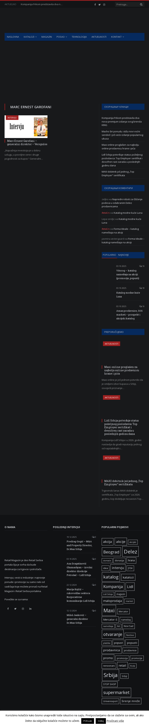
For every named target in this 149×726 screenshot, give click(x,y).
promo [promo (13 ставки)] (108, 658)
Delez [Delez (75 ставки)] (130, 551)
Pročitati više (115, 721)
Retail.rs (106, 212)
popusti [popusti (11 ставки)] (132, 642)
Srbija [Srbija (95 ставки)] (111, 675)
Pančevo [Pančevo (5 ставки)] (130, 635)
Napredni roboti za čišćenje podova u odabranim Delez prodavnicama (122, 203)
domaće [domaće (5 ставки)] (107, 560)
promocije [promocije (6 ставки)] (136, 658)
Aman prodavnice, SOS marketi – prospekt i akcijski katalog (129, 314)
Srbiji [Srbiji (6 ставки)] (124, 676)
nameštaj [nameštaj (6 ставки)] (126, 619)
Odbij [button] (101, 721)
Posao (61, 36)
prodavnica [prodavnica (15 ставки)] (111, 650)
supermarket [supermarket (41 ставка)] (116, 692)
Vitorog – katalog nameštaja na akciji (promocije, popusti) (127, 274)
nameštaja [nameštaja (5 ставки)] (108, 626)
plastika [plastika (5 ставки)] (106, 643)
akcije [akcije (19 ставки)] (120, 541)
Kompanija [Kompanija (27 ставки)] (113, 586)
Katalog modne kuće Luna (128, 212)
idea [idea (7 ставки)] (105, 568)
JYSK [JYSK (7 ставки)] (130, 568)
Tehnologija (79, 36)
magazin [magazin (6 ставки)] (120, 594)
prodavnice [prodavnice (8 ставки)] (130, 650)
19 (141, 266)
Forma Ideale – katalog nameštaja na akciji (120, 230)
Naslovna (13, 36)
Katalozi (29, 36)
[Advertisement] (74, 68)
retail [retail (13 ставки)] (122, 665)
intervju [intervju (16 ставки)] (118, 568)
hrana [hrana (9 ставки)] (131, 560)
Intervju (12, 117)
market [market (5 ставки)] (129, 601)
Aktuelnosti (98, 36)
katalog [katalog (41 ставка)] (111, 577)
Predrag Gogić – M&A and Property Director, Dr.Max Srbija (79, 545)
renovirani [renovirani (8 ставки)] (109, 665)
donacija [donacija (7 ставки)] (119, 560)
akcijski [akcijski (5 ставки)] (132, 542)
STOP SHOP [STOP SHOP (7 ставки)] (109, 684)
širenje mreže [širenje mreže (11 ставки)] (131, 701)
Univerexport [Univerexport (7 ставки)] (110, 701)
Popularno (109, 254)
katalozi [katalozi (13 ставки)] (128, 577)
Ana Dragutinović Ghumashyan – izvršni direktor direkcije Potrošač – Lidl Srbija (79, 569)
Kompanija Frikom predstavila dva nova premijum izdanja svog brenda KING (43, 4)
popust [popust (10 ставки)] (118, 642)
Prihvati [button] (87, 721)
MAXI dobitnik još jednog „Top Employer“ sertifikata (118, 173)
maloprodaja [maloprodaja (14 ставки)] (112, 601)
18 (141, 288)
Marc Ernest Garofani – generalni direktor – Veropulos (27, 142)
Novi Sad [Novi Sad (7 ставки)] (128, 626)
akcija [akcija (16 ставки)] (107, 541)
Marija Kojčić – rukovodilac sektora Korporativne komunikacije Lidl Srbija (81, 595)
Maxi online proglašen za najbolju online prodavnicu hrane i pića (120, 146)
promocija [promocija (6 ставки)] (122, 658)
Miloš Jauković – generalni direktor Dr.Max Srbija (77, 618)
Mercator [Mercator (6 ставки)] (123, 611)
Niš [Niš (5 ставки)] (118, 626)
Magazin (46, 36)
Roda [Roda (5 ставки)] (132, 666)
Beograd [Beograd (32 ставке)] (111, 552)
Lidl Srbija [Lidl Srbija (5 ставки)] (108, 594)
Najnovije (123, 254)
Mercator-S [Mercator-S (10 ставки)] (110, 619)
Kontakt (116, 36)
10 (141, 306)
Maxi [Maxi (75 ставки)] (108, 610)
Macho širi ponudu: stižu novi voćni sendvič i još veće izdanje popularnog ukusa (122, 135)
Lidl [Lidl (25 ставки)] (130, 586)
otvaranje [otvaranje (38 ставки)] (112, 634)
